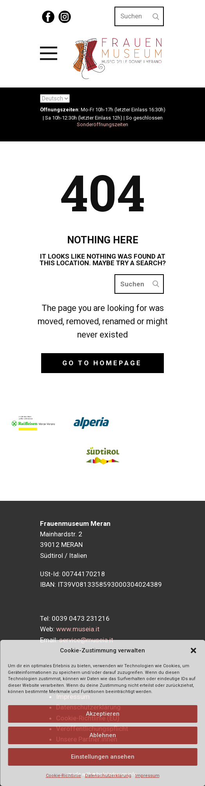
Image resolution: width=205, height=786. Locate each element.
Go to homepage (102, 363)
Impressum (147, 775)
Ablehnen (102, 735)
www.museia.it (78, 629)
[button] (193, 650)
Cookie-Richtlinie (63, 775)
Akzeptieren (103, 713)
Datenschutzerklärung (108, 775)
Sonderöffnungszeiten (102, 124)
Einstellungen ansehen (102, 756)
